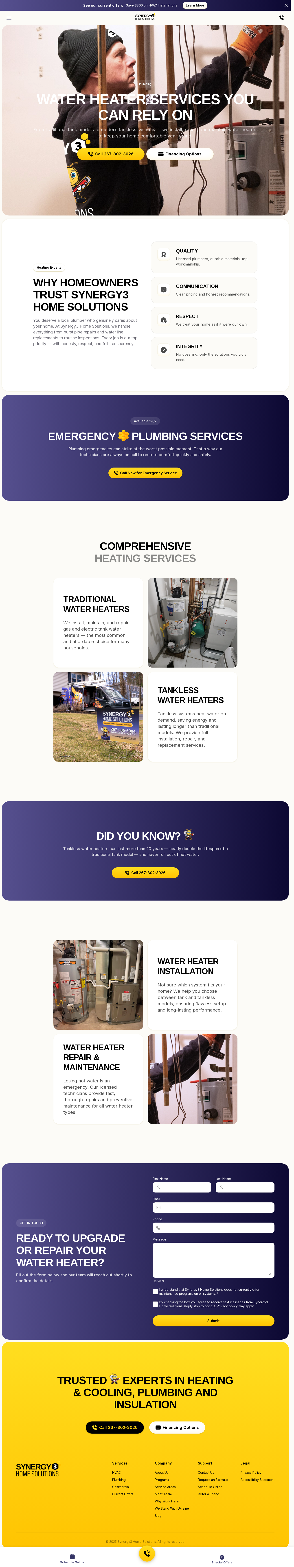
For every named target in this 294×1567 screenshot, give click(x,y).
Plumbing (119, 1480)
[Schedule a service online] (72, 1559)
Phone (157, 1219)
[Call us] (281, 18)
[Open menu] (8, 17)
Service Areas (165, 1487)
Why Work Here (167, 1501)
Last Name (223, 1179)
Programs (162, 1480)
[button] (111, 154)
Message (159, 1239)
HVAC (116, 1472)
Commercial (120, 1487)
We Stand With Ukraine (172, 1508)
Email (156, 1199)
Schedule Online (210, 1487)
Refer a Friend (208, 1494)
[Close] (286, 5)
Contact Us (206, 1472)
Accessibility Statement (257, 1480)
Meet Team (163, 1494)
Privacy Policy (251, 1472)
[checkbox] (155, 1291)
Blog (158, 1515)
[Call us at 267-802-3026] (147, 1553)
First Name (160, 1179)
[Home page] (145, 16)
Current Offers (122, 1494)
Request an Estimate (213, 1480)
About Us (161, 1472)
